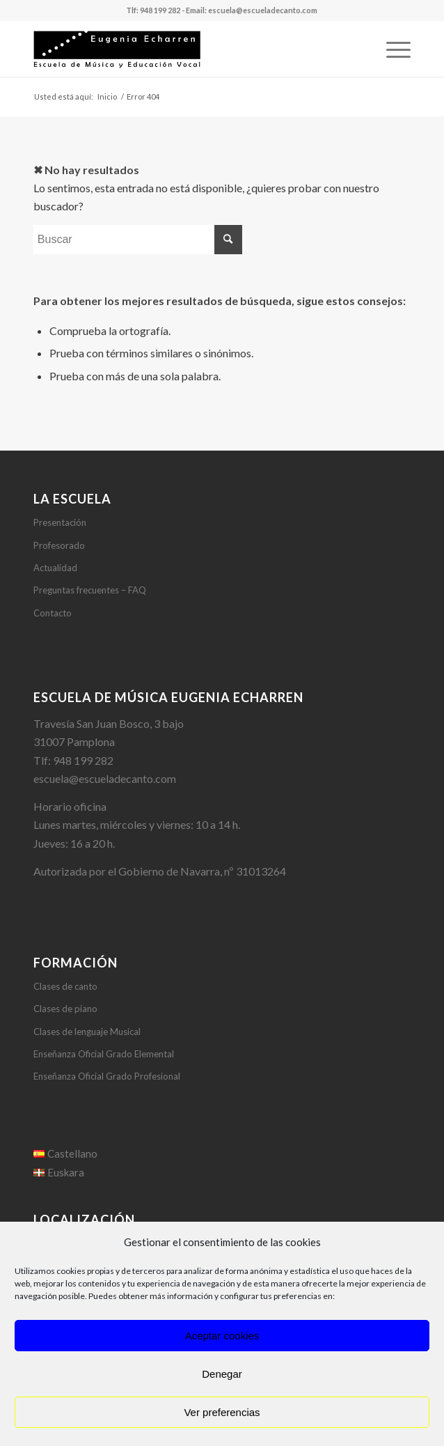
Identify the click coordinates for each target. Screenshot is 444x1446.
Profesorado (59, 545)
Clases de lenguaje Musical (87, 1031)
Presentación (59, 522)
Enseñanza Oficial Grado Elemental (103, 1053)
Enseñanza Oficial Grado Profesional (106, 1076)
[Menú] (391, 49)
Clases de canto (65, 986)
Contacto (52, 613)
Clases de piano (65, 1008)
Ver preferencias (222, 1412)
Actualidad (55, 567)
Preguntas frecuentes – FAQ (89, 590)
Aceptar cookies (222, 1336)
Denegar (222, 1374)
